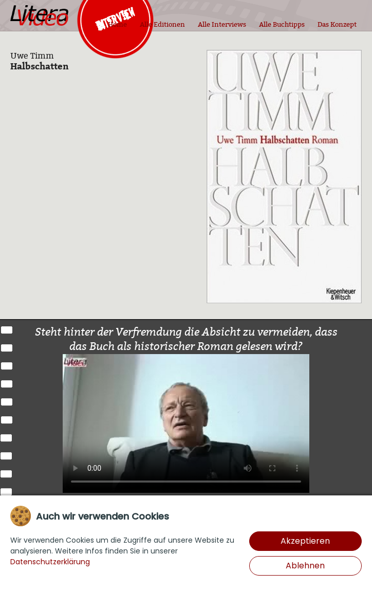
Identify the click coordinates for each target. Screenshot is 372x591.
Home (117, 24)
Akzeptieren (305, 541)
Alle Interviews (222, 24)
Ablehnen (305, 565)
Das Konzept (337, 24)
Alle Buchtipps (282, 24)
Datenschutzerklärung (50, 562)
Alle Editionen (162, 24)
